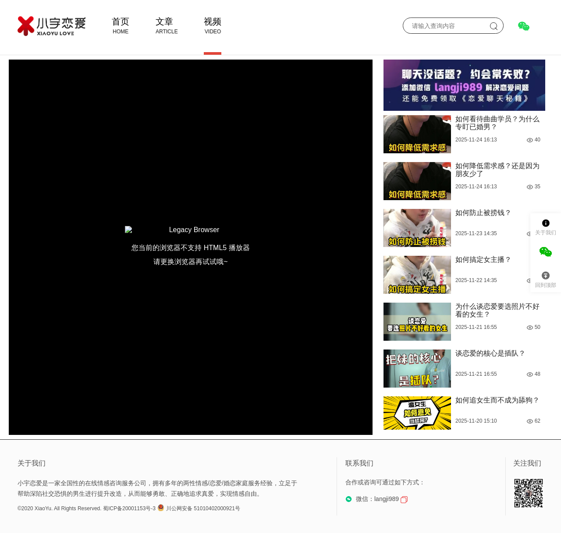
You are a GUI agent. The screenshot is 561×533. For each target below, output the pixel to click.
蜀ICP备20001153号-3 (129, 508)
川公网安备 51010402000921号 (198, 508)
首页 (120, 21)
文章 (164, 21)
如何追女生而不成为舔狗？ (497, 400)
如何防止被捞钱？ (483, 212)
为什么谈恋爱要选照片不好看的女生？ (497, 310)
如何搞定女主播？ (483, 259)
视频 (212, 21)
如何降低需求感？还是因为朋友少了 (497, 169)
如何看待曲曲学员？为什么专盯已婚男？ (497, 123)
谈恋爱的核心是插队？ (490, 353)
